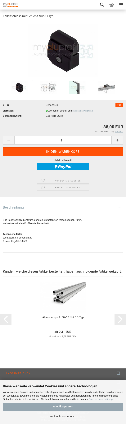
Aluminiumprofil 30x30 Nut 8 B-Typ (63, 317)
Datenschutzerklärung (101, 399)
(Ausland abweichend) (82, 111)
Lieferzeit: (8, 110)
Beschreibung (13, 207)
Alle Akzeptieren (63, 406)
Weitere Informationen (63, 416)
